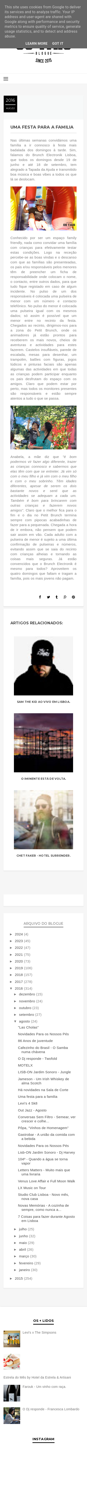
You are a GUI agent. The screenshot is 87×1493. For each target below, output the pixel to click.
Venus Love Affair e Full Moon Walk (46, 1181)
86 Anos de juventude (35, 1041)
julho (23, 1229)
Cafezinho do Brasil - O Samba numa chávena (43, 1050)
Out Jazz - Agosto (32, 1110)
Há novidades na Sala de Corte (43, 1090)
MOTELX (25, 1065)
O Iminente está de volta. (43, 778)
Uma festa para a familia (38, 1096)
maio (23, 1243)
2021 (19, 954)
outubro (25, 1008)
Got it (57, 43)
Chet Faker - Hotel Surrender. (43, 855)
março (24, 1256)
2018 (19, 975)
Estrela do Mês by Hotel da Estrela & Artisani (37, 1377)
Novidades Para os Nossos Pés (43, 1034)
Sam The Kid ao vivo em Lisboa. (43, 702)
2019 (19, 968)
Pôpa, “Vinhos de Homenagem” (43, 1128)
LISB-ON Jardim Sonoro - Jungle (44, 1072)
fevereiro (26, 1263)
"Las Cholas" (28, 1027)
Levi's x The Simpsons (39, 1332)
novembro (27, 1001)
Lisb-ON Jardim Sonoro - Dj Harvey (46, 1152)
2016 (19, 988)
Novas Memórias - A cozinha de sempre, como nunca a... (43, 1207)
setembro (27, 1014)
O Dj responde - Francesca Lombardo (51, 1409)
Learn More (37, 43)
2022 (19, 948)
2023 (19, 941)
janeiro (25, 1270)
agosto (25, 1021)
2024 (19, 934)
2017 (19, 982)
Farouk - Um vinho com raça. (44, 1387)
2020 (19, 961)
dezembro (27, 994)
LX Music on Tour (32, 1188)
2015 (19, 1278)
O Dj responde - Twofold (37, 1059)
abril (23, 1249)
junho (24, 1236)
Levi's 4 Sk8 (28, 1103)
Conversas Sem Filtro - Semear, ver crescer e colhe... (47, 1119)
